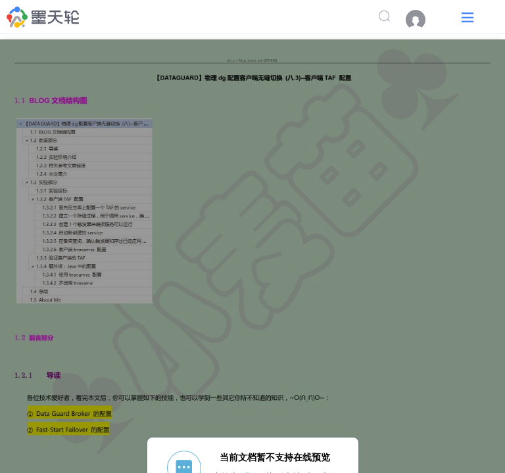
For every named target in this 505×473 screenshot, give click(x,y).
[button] (467, 17)
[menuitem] (422, 19)
